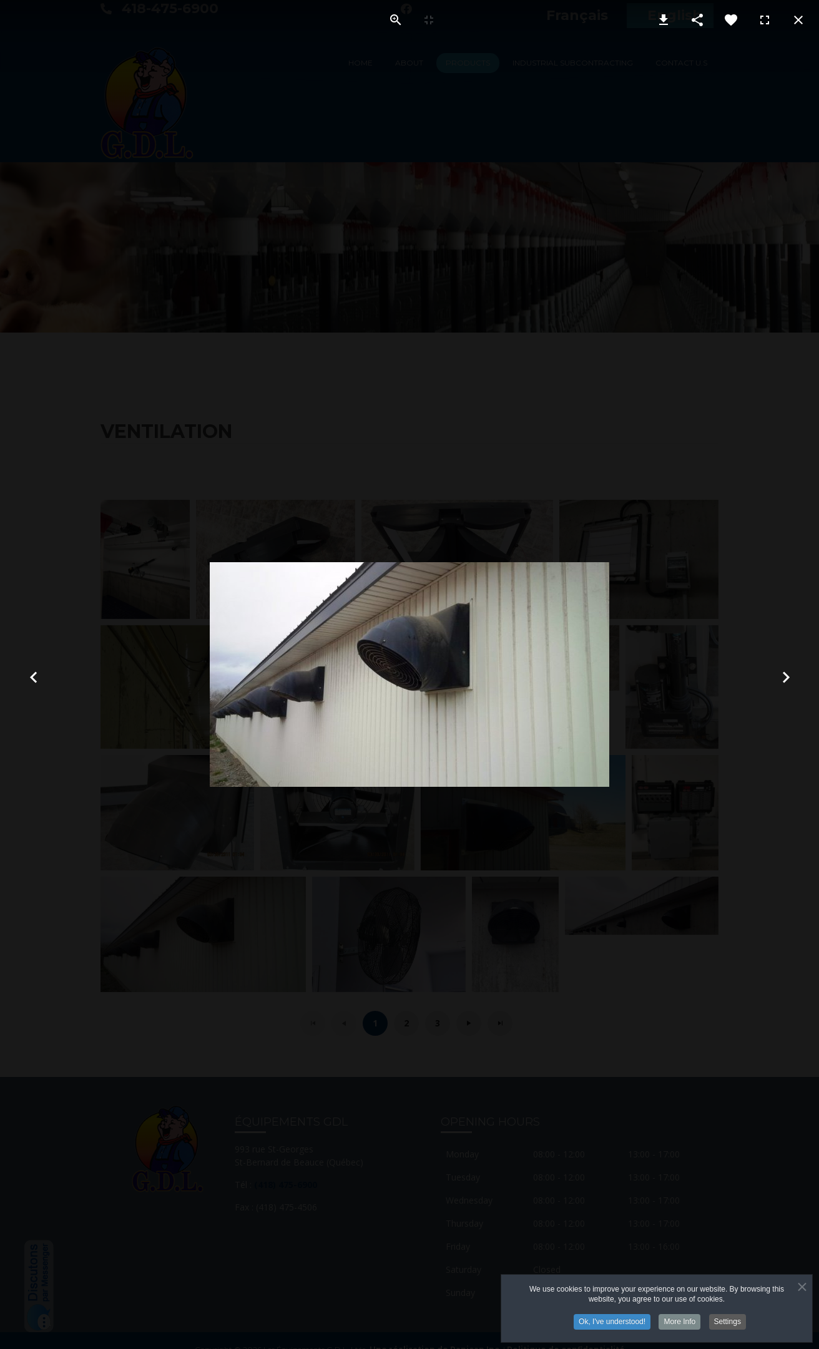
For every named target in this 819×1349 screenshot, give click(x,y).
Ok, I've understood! (612, 1321)
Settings (727, 1321)
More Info (679, 1321)
